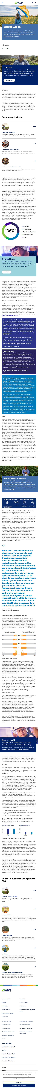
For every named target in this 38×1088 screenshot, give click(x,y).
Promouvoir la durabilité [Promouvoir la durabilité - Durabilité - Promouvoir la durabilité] (8, 132)
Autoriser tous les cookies (19, 1085)
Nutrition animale (6, 1028)
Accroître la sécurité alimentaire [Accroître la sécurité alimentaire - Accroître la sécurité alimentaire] (10, 149)
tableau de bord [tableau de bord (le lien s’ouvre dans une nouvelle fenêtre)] (6, 333)
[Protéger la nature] (34, 930)
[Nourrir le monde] (34, 909)
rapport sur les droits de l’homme (10, 315)
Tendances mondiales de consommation (25, 1032)
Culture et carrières (6, 1043)
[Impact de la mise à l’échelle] (34, 891)
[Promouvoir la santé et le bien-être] (34, 161)
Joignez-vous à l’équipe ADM (8, 1046)
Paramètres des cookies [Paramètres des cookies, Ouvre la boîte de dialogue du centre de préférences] (19, 1079)
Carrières (4, 1050)
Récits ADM (4, 1006)
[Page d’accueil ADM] (19, 3)
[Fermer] (35, 1073)
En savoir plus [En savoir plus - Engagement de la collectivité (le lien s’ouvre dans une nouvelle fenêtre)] (9, 80)
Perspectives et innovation (26, 1021)
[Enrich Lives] (34, 948)
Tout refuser (19, 1082)
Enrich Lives (22, 1006)
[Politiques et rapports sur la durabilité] (34, 967)
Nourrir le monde (24, 1002)
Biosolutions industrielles (8, 1035)
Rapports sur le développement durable (27, 1010)
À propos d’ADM (6, 999)
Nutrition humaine (6, 1024)
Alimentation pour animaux (8, 1031)
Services (4, 1038)
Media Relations (6, 1009)
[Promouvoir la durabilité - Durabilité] (34, 127)
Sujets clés (5, 49)
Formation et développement (9, 1057)
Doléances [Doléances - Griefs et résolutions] (6, 272)
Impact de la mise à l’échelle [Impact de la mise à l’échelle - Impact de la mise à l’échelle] (9, 896)
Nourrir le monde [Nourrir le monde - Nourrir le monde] (6, 915)
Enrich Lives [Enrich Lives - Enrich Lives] (5, 954)
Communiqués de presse (7, 1013)
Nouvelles (4, 1002)
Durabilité (22, 999)
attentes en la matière (18, 407)
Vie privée (4, 1067)
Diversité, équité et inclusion (8, 1061)
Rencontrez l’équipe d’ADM (8, 1053)
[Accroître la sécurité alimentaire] (34, 144)
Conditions (4, 1070)
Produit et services (6, 1021)
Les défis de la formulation (26, 1028)
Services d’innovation (25, 1024)
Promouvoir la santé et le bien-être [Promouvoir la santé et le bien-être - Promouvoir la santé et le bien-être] (11, 167)
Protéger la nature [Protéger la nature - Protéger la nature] (7, 935)
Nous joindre (5, 1016)
